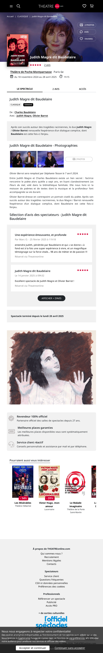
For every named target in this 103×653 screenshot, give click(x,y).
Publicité (51, 602)
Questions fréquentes (51, 579)
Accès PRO (51, 605)
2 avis (47, 64)
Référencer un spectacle (51, 598)
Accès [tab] (82, 88)
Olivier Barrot (40, 115)
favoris (86, 38)
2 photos (87, 25)
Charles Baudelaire (25, 112)
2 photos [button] (79, 159)
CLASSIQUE (15, 104)
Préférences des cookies (51, 586)
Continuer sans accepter (70, 648)
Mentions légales (51, 560)
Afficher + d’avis (51, 298)
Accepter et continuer (32, 648)
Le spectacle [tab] (25, 88)
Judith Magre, (24, 115)
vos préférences (77, 638)
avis (84, 31)
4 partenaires (23, 638)
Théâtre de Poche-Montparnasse (31, 72)
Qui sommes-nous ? (51, 553)
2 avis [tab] (55, 88)
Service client (51, 576)
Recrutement (51, 557)
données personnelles (55, 583)
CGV (37, 583)
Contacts (51, 563)
